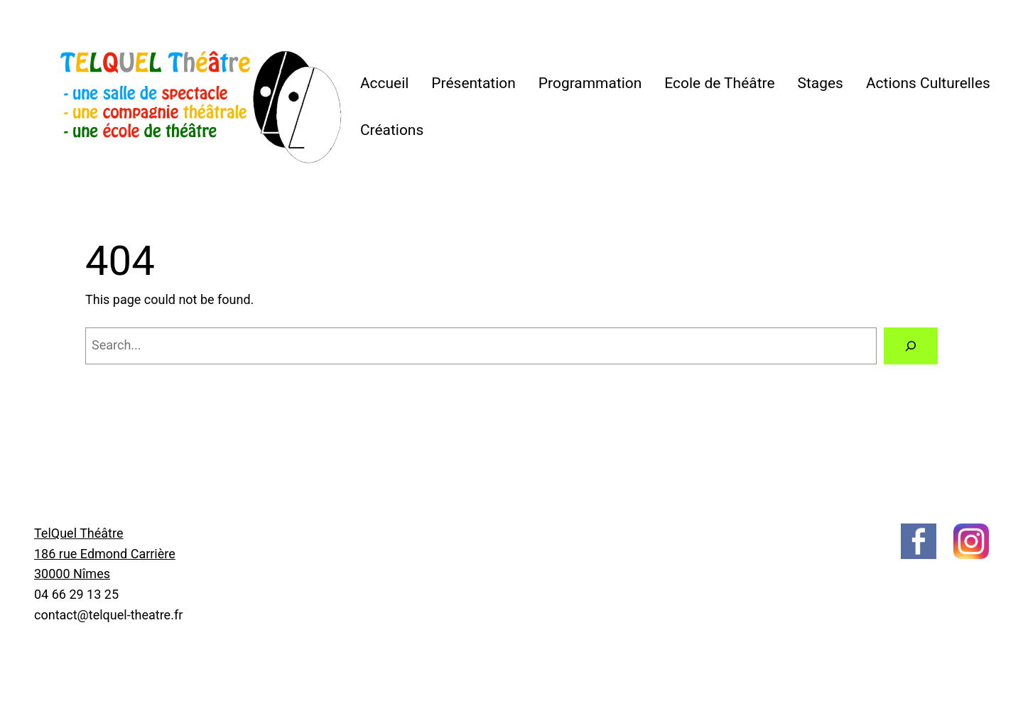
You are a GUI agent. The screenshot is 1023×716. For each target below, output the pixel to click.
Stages (820, 83)
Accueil (384, 83)
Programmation (590, 83)
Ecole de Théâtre (719, 83)
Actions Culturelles (928, 83)
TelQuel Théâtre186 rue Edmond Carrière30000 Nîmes (104, 554)
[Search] (911, 345)
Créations (391, 130)
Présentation (473, 83)
